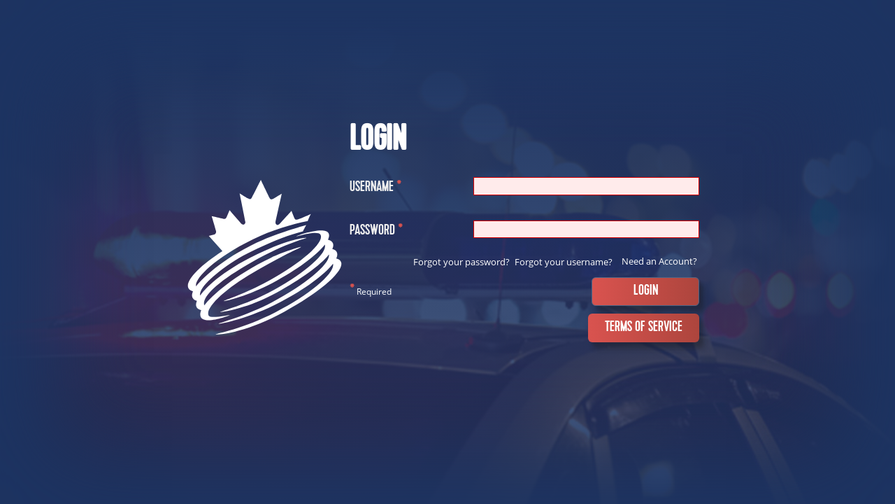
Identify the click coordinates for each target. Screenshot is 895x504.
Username (375, 188)
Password (376, 232)
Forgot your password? (461, 261)
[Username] (586, 186)
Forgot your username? (564, 261)
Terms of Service (643, 327)
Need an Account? (659, 261)
